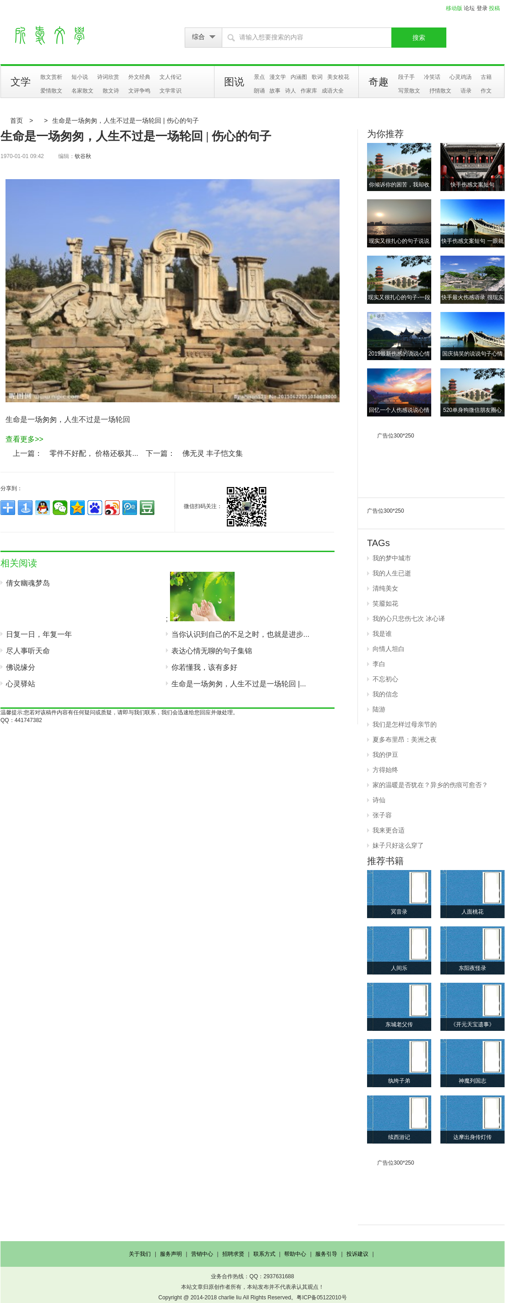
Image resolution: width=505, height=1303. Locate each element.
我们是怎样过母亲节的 (405, 724)
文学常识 (170, 91)
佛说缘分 (20, 667)
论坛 (469, 8)
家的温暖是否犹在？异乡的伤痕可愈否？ (430, 784)
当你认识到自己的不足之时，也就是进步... (240, 634)
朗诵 (259, 91)
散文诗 (111, 91)
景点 (259, 77)
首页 (16, 120)
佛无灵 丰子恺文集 (212, 453)
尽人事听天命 (28, 651)
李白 (379, 664)
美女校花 (338, 77)
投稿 (494, 8)
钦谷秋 (83, 156)
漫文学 (277, 77)
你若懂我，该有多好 (204, 667)
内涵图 (299, 77)
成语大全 (333, 91)
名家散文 (82, 91)
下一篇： (160, 453)
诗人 (290, 91)
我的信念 (385, 694)
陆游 (379, 709)
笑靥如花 (385, 603)
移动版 (454, 8)
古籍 (486, 77)
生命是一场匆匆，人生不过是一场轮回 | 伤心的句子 (125, 120)
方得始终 (385, 769)
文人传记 (170, 77)
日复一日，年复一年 (39, 634)
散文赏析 (51, 77)
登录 (482, 8)
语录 (466, 91)
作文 (486, 91)
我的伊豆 (385, 754)
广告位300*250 (395, 436)
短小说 (79, 77)
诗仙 (379, 800)
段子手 (406, 77)
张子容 (382, 815)
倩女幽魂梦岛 (28, 583)
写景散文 (409, 91)
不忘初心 (385, 679)
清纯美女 (385, 588)
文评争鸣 (139, 91)
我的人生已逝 (392, 573)
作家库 (309, 91)
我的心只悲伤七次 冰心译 (409, 618)
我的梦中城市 (392, 558)
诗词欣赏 (108, 77)
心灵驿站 (20, 684)
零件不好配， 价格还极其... (93, 453)
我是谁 (382, 633)
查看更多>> (24, 439)
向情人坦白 (389, 648)
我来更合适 (389, 830)
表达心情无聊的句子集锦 (211, 651)
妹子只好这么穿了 (398, 845)
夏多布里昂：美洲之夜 (405, 739)
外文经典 (139, 77)
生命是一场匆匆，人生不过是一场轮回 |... (238, 684)
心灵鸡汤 (461, 77)
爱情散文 (51, 91)
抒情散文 (440, 91)
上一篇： (27, 453)
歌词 (317, 77)
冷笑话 (432, 77)
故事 (274, 91)
